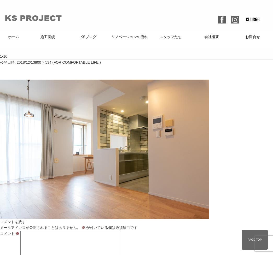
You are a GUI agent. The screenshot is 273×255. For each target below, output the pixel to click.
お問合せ (252, 37)
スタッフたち (171, 37)
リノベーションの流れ (129, 37)
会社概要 (211, 37)
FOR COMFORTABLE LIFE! (77, 62)
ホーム (13, 37)
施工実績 (47, 37)
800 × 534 (43, 62)
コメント (9, 234)
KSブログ (88, 37)
